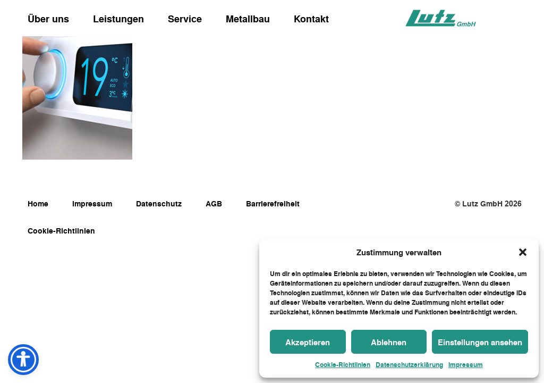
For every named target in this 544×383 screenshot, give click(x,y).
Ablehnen (388, 342)
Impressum (465, 364)
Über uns (48, 19)
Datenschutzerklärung (409, 364)
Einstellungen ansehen (480, 342)
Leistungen (118, 19)
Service (185, 19)
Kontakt (311, 19)
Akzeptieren (307, 342)
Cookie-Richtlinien (342, 364)
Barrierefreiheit (273, 203)
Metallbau (248, 19)
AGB (214, 203)
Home (38, 203)
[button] (522, 252)
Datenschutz (159, 203)
